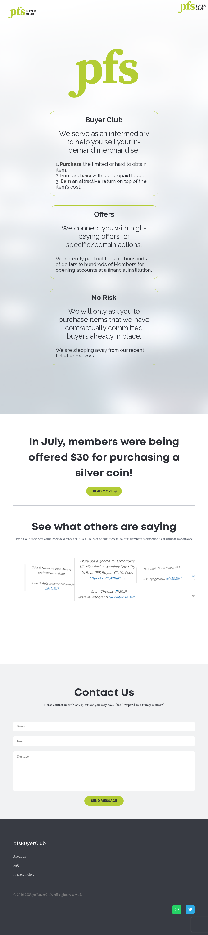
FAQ (16, 865)
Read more (105, 491)
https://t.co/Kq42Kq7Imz (107, 578)
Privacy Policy (23, 874)
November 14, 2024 (122, 597)
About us (19, 856)
